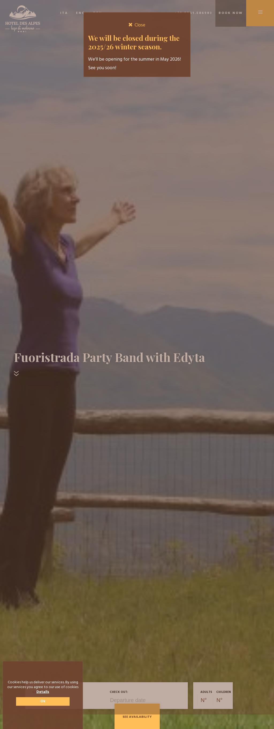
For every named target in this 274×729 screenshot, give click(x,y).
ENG (80, 13)
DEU (97, 13)
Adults (206, 692)
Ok (42, 701)
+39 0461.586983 (193, 13)
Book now (231, 13)
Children (223, 692)
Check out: (119, 692)
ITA (64, 13)
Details (42, 692)
